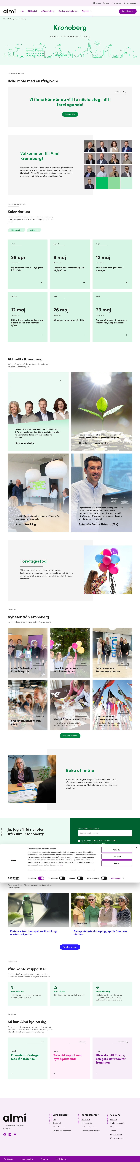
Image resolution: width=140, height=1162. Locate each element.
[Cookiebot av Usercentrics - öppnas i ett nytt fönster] (13, 1157)
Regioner (14, 19)
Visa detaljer (116, 1158)
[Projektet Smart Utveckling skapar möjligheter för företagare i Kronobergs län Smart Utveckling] (38, 493)
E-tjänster (116, 3)
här (61, 1144)
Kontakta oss (127, 11)
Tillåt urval (117, 1136)
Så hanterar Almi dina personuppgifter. (94, 843)
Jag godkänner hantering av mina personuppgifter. (98, 842)
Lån (54, 1119)
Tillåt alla (116, 1129)
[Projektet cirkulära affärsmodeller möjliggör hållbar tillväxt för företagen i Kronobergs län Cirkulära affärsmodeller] (101, 411)
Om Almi (113, 1119)
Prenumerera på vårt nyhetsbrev (95, 851)
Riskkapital (57, 1123)
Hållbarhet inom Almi (118, 1123)
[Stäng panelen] (136, 1127)
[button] (86, 11)
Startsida (6, 19)
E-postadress (88, 828)
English (97, 3)
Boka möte (70, 114)
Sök (106, 3)
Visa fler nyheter (70, 736)
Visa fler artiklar (70, 947)
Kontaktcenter (130, 3)
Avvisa (116, 1143)
